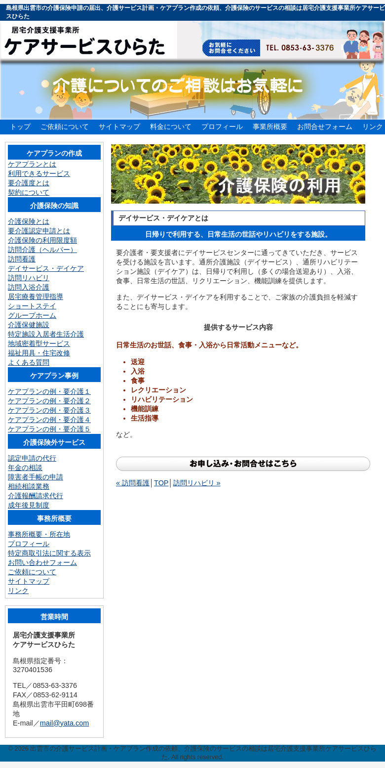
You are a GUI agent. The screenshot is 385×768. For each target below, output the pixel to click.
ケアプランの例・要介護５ (49, 429)
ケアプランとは (32, 164)
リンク (372, 126)
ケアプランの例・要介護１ (49, 391)
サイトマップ (119, 126)
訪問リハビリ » (197, 483)
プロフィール (222, 126)
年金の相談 (25, 467)
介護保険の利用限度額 (42, 240)
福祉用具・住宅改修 (39, 353)
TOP (161, 483)
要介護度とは (28, 183)
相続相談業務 (28, 486)
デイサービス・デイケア (46, 268)
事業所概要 (270, 126)
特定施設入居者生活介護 (46, 334)
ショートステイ (32, 306)
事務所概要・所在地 (39, 534)
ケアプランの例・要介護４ (49, 420)
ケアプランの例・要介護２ (49, 401)
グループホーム (32, 315)
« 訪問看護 (133, 483)
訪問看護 (22, 259)
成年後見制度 (28, 505)
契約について (28, 192)
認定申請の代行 (32, 458)
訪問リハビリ (28, 278)
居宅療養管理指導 (35, 296)
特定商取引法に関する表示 (49, 553)
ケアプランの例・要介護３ (49, 410)
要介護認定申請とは (39, 231)
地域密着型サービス (39, 343)
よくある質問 (28, 362)
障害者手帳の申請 (35, 477)
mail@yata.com (64, 723)
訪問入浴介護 (28, 287)
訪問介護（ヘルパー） (42, 250)
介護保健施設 (28, 325)
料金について (171, 126)
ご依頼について (64, 126)
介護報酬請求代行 (35, 496)
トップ (20, 126)
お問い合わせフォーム (42, 562)
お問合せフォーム (324, 126)
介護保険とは (28, 221)
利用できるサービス (39, 173)
